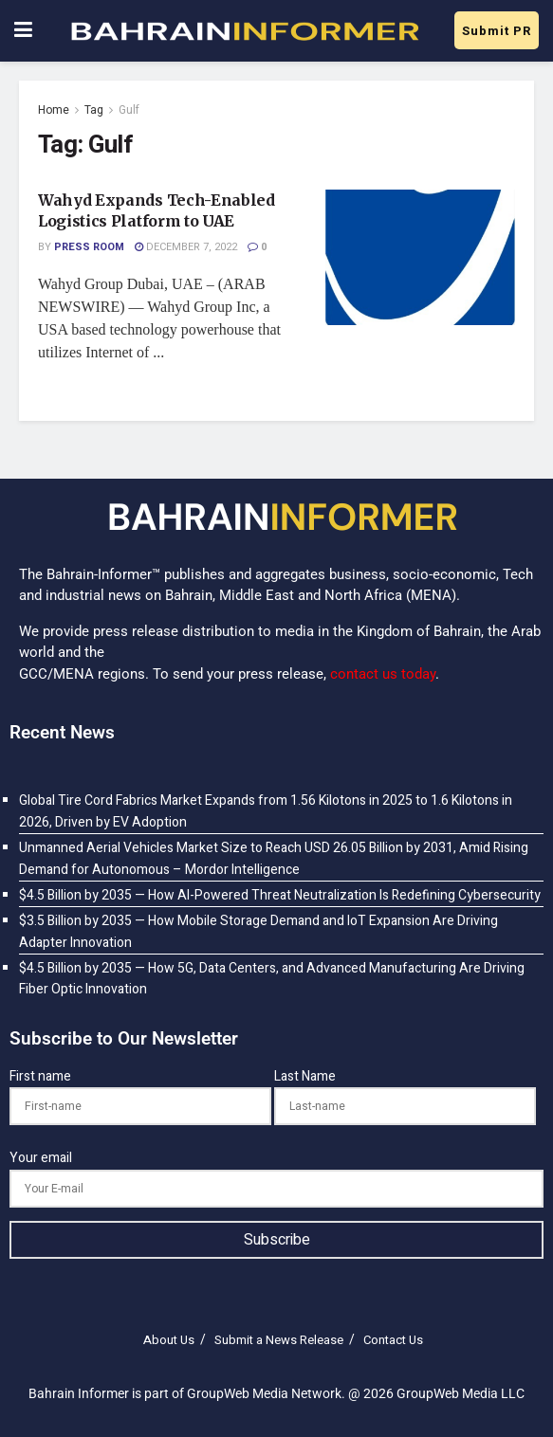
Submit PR (496, 31)
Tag (93, 109)
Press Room (89, 247)
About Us (168, 1340)
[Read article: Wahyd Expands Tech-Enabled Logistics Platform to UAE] (420, 257)
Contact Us (393, 1340)
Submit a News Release (278, 1340)
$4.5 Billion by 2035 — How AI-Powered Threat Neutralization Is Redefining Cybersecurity (280, 895)
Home (53, 109)
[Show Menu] (23, 31)
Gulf (129, 109)
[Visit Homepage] (244, 31)
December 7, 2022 (186, 247)
